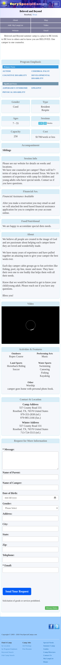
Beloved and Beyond (31, 11)
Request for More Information (30, 440)
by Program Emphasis (9, 649)
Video (30, 303)
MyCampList (48, 658)
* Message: (8, 449)
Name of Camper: (12, 482)
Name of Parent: (11, 472)
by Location (6, 646)
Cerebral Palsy (41, 71)
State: (6, 534)
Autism (7, 71)
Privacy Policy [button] (52, 608)
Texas (34, 15)
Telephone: (8, 555)
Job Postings (26, 646)
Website (15, 30)
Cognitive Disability (15, 75)
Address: (7, 513)
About (15, 20)
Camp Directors (49, 652)
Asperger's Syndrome (15, 88)
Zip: (5, 544)
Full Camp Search (8, 655)
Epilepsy (37, 88)
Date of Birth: (10, 493)
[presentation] (27, 580)
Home (45, 662)
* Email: (7, 565)
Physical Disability (14, 92)
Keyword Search (7, 652)
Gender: (7, 503)
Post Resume (27, 649)
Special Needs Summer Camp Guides (49, 646)
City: (5, 524)
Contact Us (47, 655)
